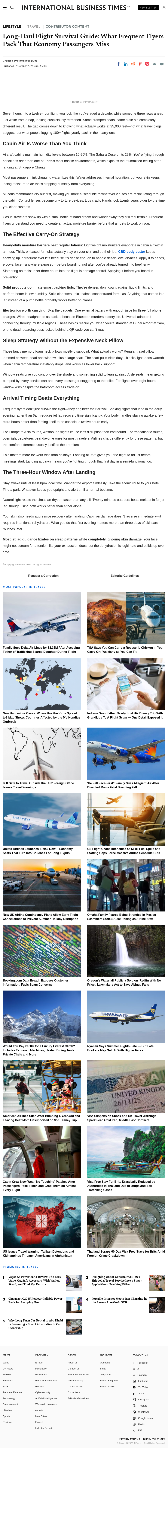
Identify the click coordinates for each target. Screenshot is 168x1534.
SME (5, 1472)
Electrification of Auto (46, 1466)
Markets (7, 1460)
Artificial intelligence (46, 1484)
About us (72, 1448)
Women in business (46, 1490)
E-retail (39, 1448)
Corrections (74, 1478)
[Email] (154, 64)
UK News (8, 1454)
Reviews (7, 1508)
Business (8, 1466)
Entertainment (10, 1490)
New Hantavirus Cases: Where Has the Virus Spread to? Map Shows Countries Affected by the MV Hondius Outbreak (41, 803)
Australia (105, 1448)
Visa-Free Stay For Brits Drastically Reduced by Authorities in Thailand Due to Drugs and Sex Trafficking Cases (121, 1271)
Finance (39, 1472)
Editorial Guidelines (125, 661)
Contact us (73, 1454)
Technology (9, 1484)
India (102, 1454)
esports (39, 1496)
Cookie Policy (75, 1472)
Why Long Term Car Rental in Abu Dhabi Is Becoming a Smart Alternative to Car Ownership (35, 1410)
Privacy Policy (75, 1466)
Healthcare (41, 1460)
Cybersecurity (42, 1478)
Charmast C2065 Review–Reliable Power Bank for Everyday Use (35, 1386)
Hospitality (41, 1454)
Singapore (105, 1460)
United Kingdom (109, 1466)
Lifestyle (7, 1496)
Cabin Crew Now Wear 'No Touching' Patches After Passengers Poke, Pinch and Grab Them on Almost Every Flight (39, 1271)
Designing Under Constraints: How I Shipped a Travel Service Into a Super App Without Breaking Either (117, 1366)
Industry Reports (44, 1514)
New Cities (41, 1502)
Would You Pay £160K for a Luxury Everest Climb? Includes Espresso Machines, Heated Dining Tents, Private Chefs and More (39, 1136)
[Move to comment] (161, 64)
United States (107, 1472)
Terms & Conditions (78, 1460)
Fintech (39, 1508)
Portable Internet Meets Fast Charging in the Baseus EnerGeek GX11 (119, 1386)
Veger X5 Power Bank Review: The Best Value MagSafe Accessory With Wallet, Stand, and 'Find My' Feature (34, 1366)
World (6, 1448)
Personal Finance (12, 1478)
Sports (6, 1502)
